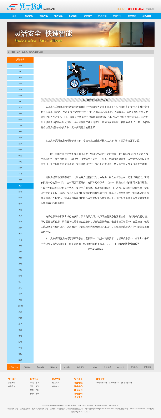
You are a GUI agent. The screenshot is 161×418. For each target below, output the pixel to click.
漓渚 (20, 318)
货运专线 (58, 16)
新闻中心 (117, 16)
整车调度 (67, 367)
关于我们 (12, 379)
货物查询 (132, 16)
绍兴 (20, 65)
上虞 (20, 138)
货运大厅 (88, 16)
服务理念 (11, 386)
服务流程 (55, 386)
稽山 (20, 354)
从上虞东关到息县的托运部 (32, 52)
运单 (37, 383)
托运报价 (73, 16)
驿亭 (20, 222)
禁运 (32, 383)
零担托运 (40, 367)
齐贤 (20, 300)
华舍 (20, 336)
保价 (32, 394)
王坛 (20, 288)
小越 (20, 210)
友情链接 (100, 379)
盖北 (20, 192)
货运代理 (107, 367)
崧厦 (20, 216)
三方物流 (93, 367)
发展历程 (11, 383)
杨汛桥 (20, 306)
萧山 (20, 71)
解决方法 (55, 383)
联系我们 (146, 16)
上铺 (20, 264)
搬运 (37, 386)
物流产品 (44, 16)
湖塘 (20, 342)
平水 (20, 294)
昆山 (20, 102)
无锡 (20, 83)
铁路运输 (53, 367)
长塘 (20, 198)
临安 (20, 96)
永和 (20, 234)
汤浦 (20, 258)
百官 (20, 174)
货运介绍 (29, 16)
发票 (32, 390)
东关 (18, 52)
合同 (37, 390)
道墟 (20, 276)
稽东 (20, 282)
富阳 (20, 114)
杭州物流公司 (101, 383)
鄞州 (20, 168)
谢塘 (20, 204)
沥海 (20, 270)
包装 (37, 394)
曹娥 (20, 180)
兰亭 (20, 324)
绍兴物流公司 (114, 383)
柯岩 (20, 348)
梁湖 (20, 228)
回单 (32, 386)
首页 (14, 16)
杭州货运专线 (25, 409)
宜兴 (20, 89)
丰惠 (20, 240)
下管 (20, 246)
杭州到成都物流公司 (40, 409)
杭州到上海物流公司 (75, 409)
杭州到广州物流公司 (58, 409)
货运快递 (134, 367)
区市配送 (147, 367)
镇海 (20, 156)
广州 (20, 126)
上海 (20, 108)
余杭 (20, 120)
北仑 (20, 162)
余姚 (20, 150)
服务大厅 (34, 379)
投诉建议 (78, 379)
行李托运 (120, 367)
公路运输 (27, 367)
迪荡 (20, 360)
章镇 (20, 252)
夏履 (20, 312)
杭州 (20, 77)
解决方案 (102, 16)
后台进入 (78, 397)
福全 (20, 330)
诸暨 (20, 132)
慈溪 (20, 144)
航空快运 (80, 367)
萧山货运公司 (126, 383)
